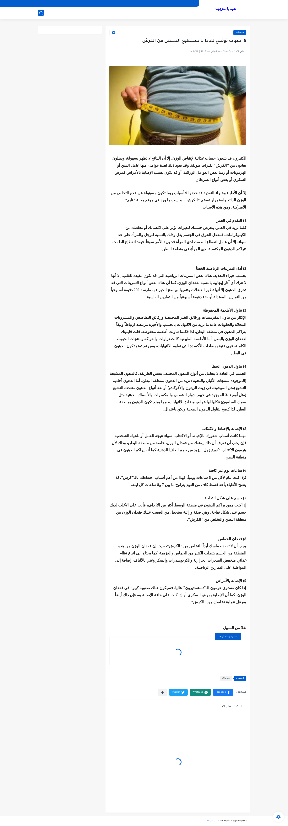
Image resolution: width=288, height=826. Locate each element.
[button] (223, 692)
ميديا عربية (225, 9)
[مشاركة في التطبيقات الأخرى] (162, 692)
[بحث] (41, 13)
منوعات (240, 32)
